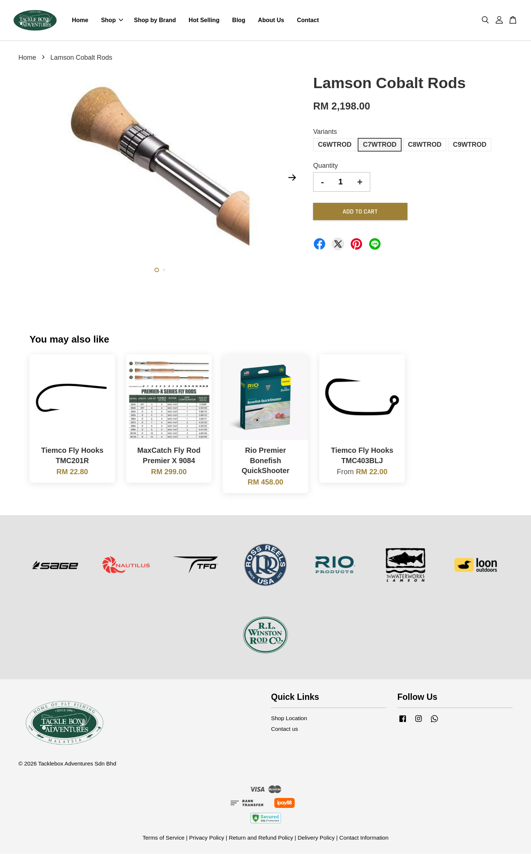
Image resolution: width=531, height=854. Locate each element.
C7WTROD (379, 145)
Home (80, 20)
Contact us (284, 729)
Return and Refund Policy (261, 838)
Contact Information (364, 838)
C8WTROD (424, 145)
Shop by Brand (155, 20)
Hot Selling (204, 20)
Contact (308, 20)
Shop (112, 20)
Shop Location (289, 718)
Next (292, 178)
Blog (239, 20)
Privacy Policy (206, 838)
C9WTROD (469, 145)
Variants (325, 132)
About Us (271, 20)
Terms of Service (163, 838)
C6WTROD (334, 145)
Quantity (325, 166)
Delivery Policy (316, 838)
